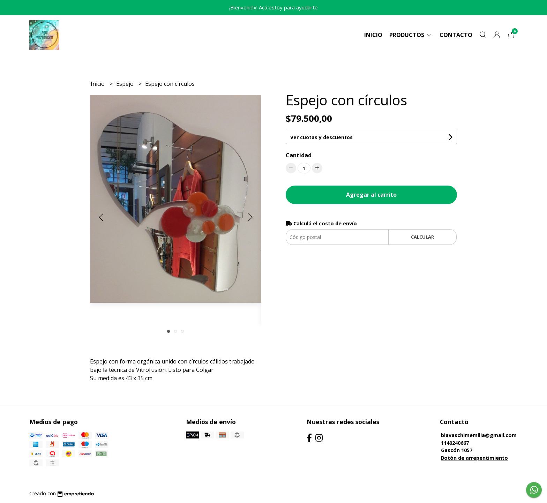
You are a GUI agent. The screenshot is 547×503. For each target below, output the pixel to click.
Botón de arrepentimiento (474, 458)
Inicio (373, 35)
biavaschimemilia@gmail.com (479, 435)
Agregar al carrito (371, 194)
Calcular (422, 237)
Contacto (456, 35)
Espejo (125, 84)
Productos (411, 35)
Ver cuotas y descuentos (321, 137)
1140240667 (455, 443)
